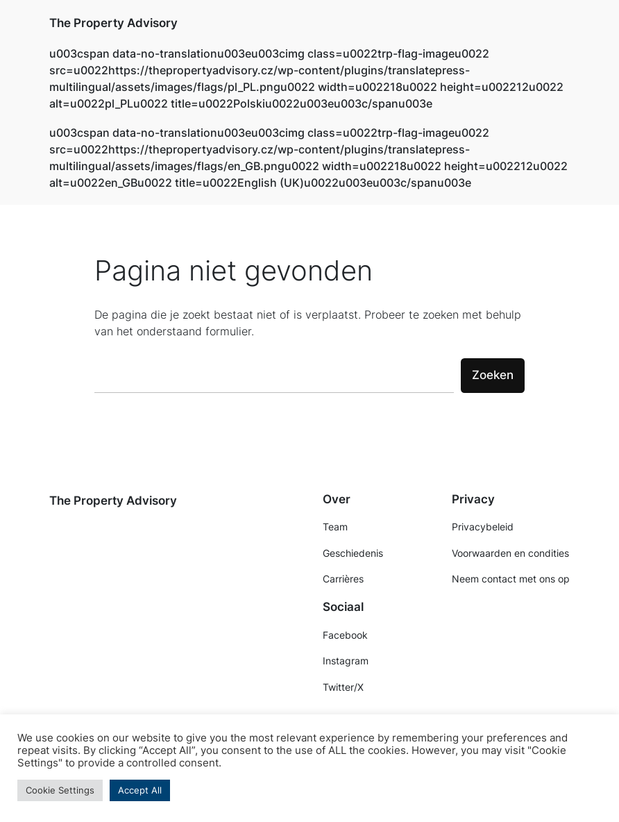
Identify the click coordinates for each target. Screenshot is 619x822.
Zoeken (493, 375)
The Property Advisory (113, 22)
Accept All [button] (140, 790)
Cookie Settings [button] (60, 790)
